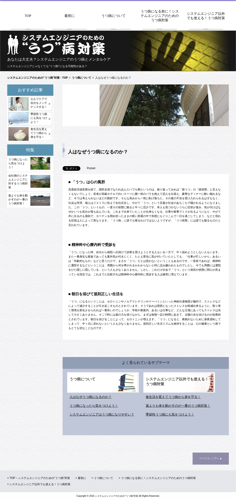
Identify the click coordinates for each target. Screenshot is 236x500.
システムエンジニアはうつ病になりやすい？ (102, 414)
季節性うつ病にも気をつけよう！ (38, 118)
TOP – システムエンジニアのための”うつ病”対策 (39, 478)
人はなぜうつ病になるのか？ (91, 397)
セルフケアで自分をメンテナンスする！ (38, 103)
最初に (69, 16)
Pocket (91, 168)
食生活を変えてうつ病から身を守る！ (38, 133)
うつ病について (113, 16)
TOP (28, 16)
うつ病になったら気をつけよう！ (18, 163)
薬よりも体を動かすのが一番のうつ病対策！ (18, 199)
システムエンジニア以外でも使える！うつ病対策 (206, 16)
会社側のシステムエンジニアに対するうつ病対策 (18, 181)
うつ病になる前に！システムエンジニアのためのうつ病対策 (160, 15)
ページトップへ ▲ (210, 458)
